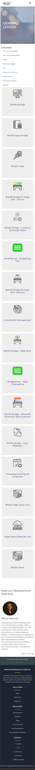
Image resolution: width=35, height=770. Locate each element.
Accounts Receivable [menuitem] (11, 55)
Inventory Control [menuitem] (10, 72)
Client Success (17, 724)
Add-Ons (17, 701)
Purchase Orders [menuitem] (10, 81)
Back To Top (27, 654)
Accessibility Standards (17, 732)
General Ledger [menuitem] (9, 64)
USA (17, 748)
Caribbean (17, 752)
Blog (17, 720)
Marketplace (17, 712)
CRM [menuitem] (5, 60)
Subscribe (17, 755)
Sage (17, 693)
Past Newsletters (17, 728)
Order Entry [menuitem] (7, 77)
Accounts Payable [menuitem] (10, 51)
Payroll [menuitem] (5, 85)
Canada (17, 744)
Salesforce (17, 697)
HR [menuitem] (4, 68)
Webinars (17, 716)
